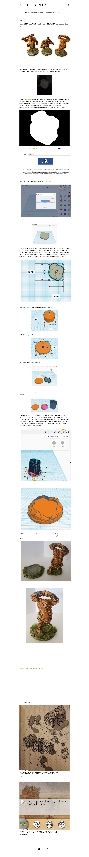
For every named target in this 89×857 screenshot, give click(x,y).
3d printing (26, 668)
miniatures (32, 668)
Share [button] (20, 666)
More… (57, 12)
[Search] (68, 4)
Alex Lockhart (38, 5)
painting (37, 668)
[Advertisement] (44, 686)
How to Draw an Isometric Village (38, 773)
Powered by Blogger (44, 849)
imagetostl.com (35, 149)
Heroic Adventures (37, 12)
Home (27, 12)
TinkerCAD (47, 181)
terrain (42, 668)
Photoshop (28, 99)
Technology (49, 12)
